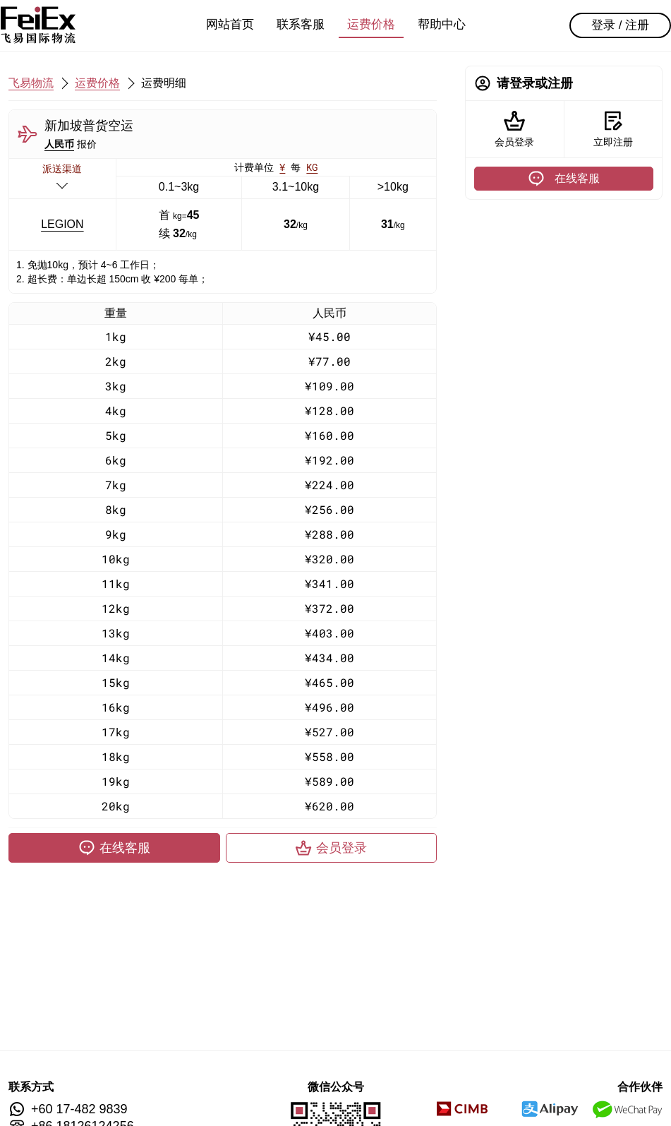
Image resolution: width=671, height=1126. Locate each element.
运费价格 (371, 24)
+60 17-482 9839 (79, 1109)
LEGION (62, 224)
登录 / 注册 (620, 25)
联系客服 (301, 24)
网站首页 (230, 24)
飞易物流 (31, 83)
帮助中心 (442, 24)
